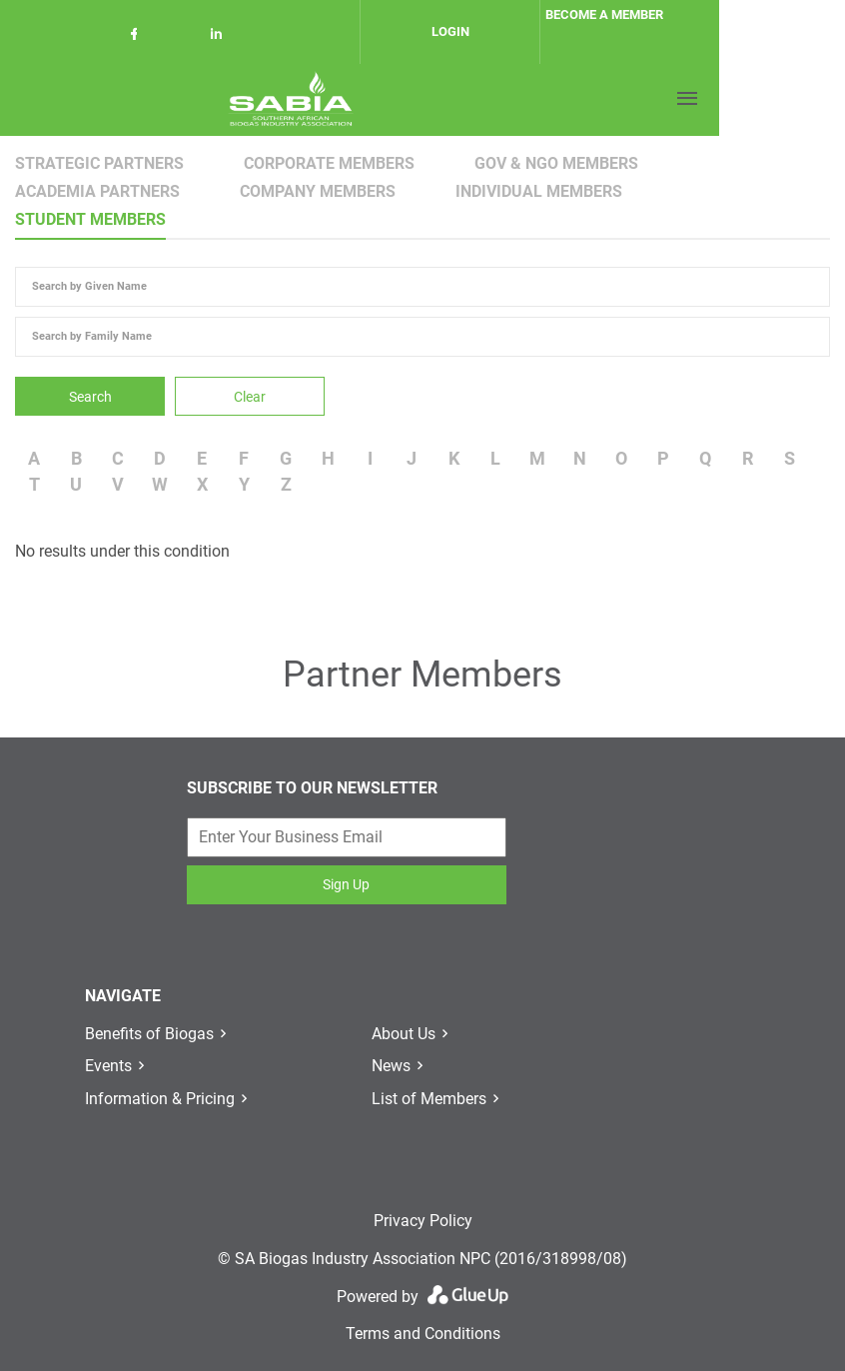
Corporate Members (329, 163)
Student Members (90, 219)
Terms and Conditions (423, 1333)
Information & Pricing (160, 1098)
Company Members (318, 191)
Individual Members (538, 191)
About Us (403, 1033)
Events (108, 1065)
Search (90, 397)
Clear (250, 397)
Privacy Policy (423, 1220)
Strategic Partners (99, 163)
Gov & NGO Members (556, 163)
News (391, 1065)
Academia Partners (97, 191)
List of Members (429, 1098)
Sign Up (346, 884)
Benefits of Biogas (149, 1033)
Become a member (604, 14)
